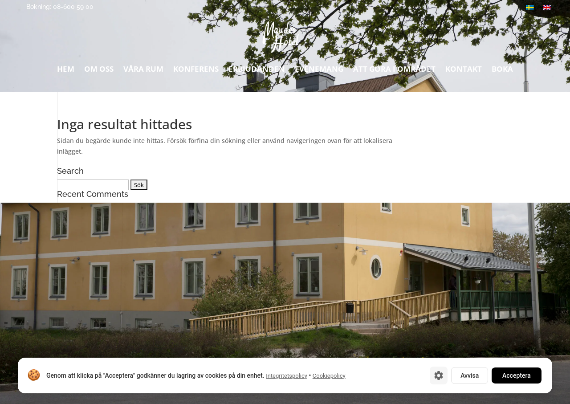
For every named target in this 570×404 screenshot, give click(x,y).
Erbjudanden (256, 71)
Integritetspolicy (286, 375)
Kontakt (463, 71)
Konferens (196, 71)
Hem (65, 71)
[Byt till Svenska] (529, 7)
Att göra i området (394, 71)
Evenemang (319, 71)
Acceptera (516, 375)
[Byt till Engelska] (546, 7)
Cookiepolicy (329, 375)
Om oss (99, 71)
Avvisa (469, 375)
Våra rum (143, 71)
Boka (502, 71)
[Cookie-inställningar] (439, 375)
